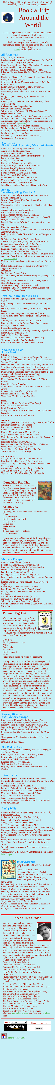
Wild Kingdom (7, 854)
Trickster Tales (10, 258)
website (22, 123)
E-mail (17, 50)
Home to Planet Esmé (13, 1038)
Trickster (46, 1013)
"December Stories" (20, 1013)
